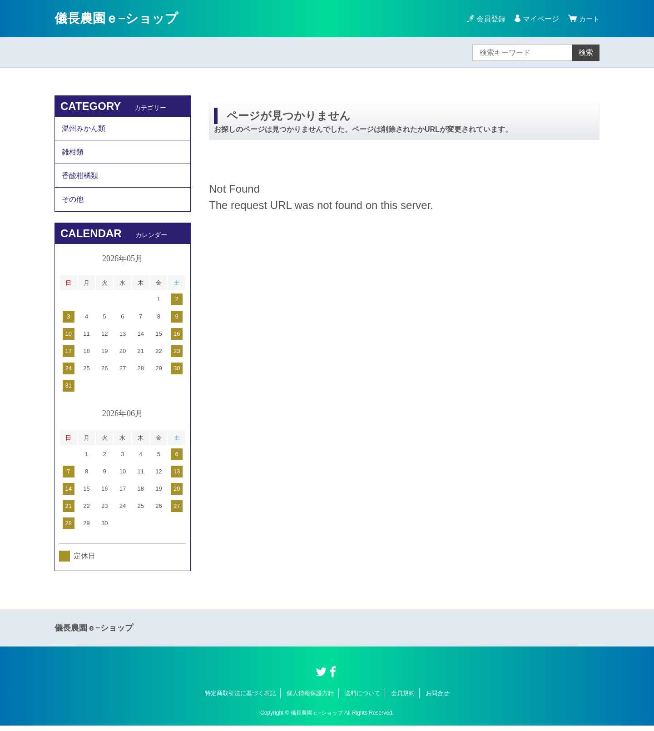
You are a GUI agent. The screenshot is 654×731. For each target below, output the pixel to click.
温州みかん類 (83, 129)
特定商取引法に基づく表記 (240, 698)
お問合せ (437, 698)
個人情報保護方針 (310, 698)
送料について (362, 698)
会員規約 (403, 698)
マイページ (539, 19)
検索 (586, 52)
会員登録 (489, 19)
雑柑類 (73, 154)
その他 (73, 204)
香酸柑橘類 (80, 179)
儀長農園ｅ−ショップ (116, 18)
